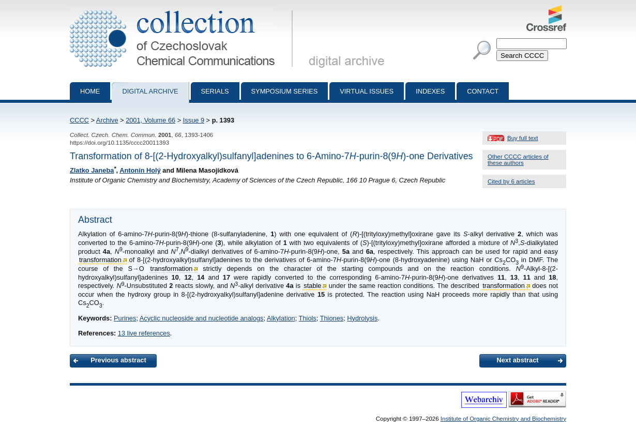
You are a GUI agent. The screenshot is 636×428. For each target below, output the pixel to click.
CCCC (79, 120)
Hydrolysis (362, 318)
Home (90, 91)
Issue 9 (193, 120)
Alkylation (281, 318)
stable (312, 285)
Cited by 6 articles (511, 181)
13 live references (144, 333)
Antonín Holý (140, 170)
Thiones (332, 318)
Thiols (307, 318)
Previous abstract (118, 360)
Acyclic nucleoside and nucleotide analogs (202, 318)
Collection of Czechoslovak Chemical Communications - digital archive (183, 9)
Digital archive (150, 91)
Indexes (430, 91)
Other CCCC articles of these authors (518, 160)
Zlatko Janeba (92, 170)
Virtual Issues (366, 91)
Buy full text (522, 138)
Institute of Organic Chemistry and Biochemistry (503, 419)
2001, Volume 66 (150, 120)
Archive (107, 120)
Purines (125, 318)
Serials (215, 91)
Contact (482, 91)
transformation (100, 260)
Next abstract (517, 360)
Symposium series (284, 91)
